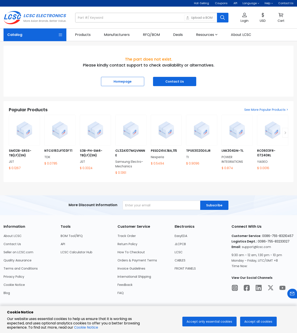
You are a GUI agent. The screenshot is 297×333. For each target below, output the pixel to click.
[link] (83, 35)
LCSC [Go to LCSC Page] (179, 252)
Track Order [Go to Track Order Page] (127, 236)
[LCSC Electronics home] (35, 17)
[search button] (222, 17)
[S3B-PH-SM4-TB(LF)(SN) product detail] (95, 142)
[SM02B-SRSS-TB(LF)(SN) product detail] (24, 142)
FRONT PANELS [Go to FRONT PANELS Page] (185, 268)
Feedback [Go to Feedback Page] (125, 285)
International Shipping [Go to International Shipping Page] (134, 276)
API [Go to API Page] (63, 244)
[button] (251, 3)
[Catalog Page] (35, 35)
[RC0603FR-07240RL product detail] (272, 142)
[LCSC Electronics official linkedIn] (258, 288)
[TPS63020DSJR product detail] (201, 140)
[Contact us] (292, 294)
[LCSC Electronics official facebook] (246, 288)
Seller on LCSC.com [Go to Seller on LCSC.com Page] (18, 252)
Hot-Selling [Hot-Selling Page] (202, 3)
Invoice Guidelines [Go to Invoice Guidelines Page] (131, 268)
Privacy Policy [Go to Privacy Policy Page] (14, 276)
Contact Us (285, 3)
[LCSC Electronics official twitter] (270, 288)
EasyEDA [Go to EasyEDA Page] (181, 236)
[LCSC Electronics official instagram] (235, 288)
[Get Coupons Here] (221, 3)
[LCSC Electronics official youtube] (282, 288)
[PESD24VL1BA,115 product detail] (166, 140)
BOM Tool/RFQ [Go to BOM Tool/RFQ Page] (72, 236)
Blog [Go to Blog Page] (7, 293)
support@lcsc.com (256, 247)
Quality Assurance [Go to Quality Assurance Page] (18, 260)
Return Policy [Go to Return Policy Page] (127, 244)
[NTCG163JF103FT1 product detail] (59, 140)
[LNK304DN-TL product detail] (237, 142)
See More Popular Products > (266, 109)
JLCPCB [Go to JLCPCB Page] (180, 244)
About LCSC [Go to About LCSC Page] (13, 236)
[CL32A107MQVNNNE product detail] (130, 145)
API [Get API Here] (235, 3)
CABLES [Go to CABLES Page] (180, 260)
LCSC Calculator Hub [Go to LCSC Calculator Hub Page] (76, 252)
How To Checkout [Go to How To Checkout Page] (131, 252)
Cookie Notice (86, 327)
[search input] (146, 17)
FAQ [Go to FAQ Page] (121, 293)
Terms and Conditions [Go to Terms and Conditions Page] (21, 268)
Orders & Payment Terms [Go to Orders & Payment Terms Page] (137, 260)
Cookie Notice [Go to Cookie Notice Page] (14, 285)
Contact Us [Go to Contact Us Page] (12, 244)
